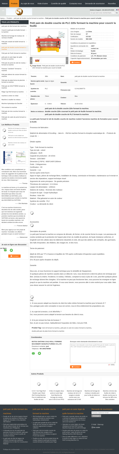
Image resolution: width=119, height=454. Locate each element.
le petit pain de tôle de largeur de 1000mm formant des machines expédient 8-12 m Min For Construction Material (15, 441)
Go (117, 13)
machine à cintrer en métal (10, 96)
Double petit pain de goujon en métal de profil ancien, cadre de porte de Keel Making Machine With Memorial (75, 432)
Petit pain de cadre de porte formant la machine (14, 118)
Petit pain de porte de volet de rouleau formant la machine (14, 64)
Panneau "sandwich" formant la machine (11, 69)
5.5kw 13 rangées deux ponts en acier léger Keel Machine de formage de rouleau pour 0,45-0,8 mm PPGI (56, 395)
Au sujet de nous (27, 3)
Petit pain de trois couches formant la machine (13, 112)
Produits (14, 3)
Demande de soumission (95, 3)
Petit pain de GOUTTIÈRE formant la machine (13, 87)
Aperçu (2, 18)
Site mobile (96, 427)
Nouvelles (112, 3)
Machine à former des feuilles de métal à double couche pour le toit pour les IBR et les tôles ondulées (110, 395)
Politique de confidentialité (11, 449)
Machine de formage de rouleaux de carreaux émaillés (13, 37)
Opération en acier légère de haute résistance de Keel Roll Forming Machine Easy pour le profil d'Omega (74, 426)
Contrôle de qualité (58, 3)
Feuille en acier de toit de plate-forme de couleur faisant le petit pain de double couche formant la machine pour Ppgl (45, 440)
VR (3, 11)
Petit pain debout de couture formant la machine (14, 75)
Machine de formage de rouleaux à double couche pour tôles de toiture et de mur (17, 130)
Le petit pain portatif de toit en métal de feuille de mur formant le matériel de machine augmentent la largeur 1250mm (45, 425)
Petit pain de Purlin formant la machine (14, 53)
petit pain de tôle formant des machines (14, 26)
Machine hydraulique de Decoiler (12, 103)
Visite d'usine (42, 3)
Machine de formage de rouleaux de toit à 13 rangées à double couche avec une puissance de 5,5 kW (74, 395)
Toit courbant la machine (9, 107)
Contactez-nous (75, 3)
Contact (77, 62)
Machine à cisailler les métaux (11, 99)
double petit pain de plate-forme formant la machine (48, 331)
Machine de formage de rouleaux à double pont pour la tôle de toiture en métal (92, 394)
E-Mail (94, 424)
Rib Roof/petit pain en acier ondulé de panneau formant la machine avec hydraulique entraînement (45, 418)
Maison (5, 3)
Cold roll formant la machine (51, 328)
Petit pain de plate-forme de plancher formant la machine (13, 81)
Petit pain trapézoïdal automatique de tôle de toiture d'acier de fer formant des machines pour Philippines (15, 426)
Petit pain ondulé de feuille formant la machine (13, 42)
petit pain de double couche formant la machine (29, 18)
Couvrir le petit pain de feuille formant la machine (13, 31)
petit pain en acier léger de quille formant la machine (12, 58)
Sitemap (100, 424)
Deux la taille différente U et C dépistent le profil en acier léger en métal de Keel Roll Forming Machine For (74, 438)
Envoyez (96, 416)
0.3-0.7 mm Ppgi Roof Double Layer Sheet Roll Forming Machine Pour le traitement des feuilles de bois (39, 395)
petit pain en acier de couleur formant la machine (76, 328)
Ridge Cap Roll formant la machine (13, 92)
